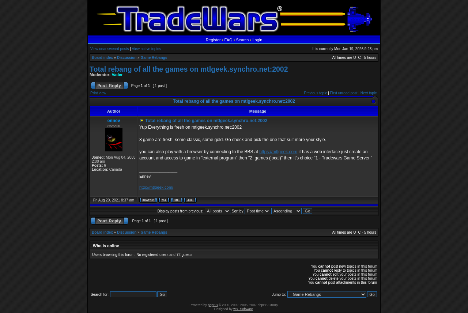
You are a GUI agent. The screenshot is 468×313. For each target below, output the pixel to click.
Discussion (126, 58)
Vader (117, 74)
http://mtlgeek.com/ (156, 187)
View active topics (146, 49)
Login (257, 40)
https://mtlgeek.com (278, 151)
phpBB (213, 305)
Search (242, 40)
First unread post (344, 93)
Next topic (369, 93)
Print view (98, 93)
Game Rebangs (153, 58)
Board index (102, 58)
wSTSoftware (243, 309)
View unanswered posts (109, 49)
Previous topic (315, 93)
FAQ (228, 40)
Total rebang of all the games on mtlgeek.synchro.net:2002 (189, 69)
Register (213, 40)
